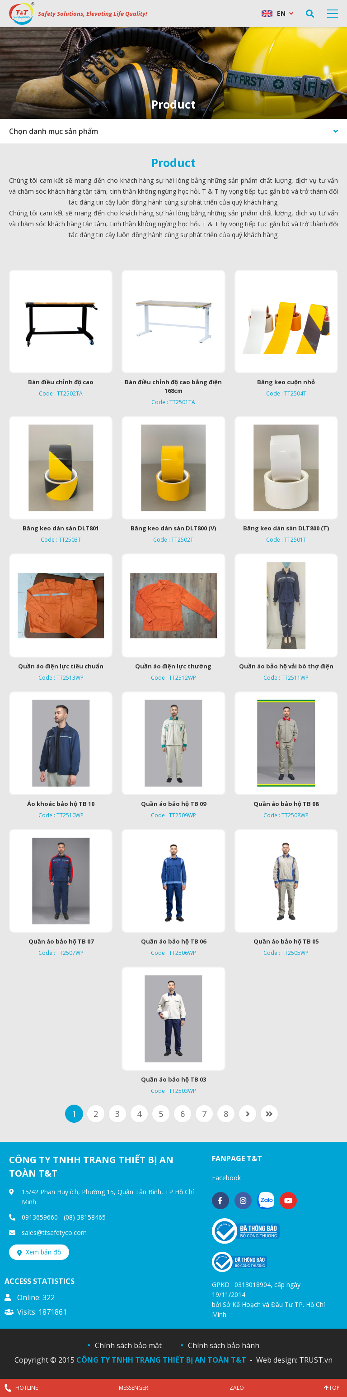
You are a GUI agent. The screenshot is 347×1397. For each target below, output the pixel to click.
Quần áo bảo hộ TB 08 (286, 804)
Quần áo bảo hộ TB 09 (173, 804)
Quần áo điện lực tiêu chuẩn (60, 666)
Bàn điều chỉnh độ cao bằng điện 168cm (173, 386)
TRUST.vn (316, 1360)
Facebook (226, 1177)
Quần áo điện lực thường (173, 666)
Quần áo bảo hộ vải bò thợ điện (286, 666)
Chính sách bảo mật (128, 1345)
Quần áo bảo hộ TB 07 (61, 941)
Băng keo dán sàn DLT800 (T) (286, 528)
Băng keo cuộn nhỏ (286, 382)
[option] (173, 73)
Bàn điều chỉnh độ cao (61, 382)
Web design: (276, 1360)
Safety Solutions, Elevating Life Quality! (92, 14)
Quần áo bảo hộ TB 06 (173, 941)
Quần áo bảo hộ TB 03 (173, 1079)
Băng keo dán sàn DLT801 (61, 528)
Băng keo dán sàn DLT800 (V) (173, 528)
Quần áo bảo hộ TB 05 (286, 941)
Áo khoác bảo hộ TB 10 (60, 804)
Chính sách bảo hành (223, 1345)
